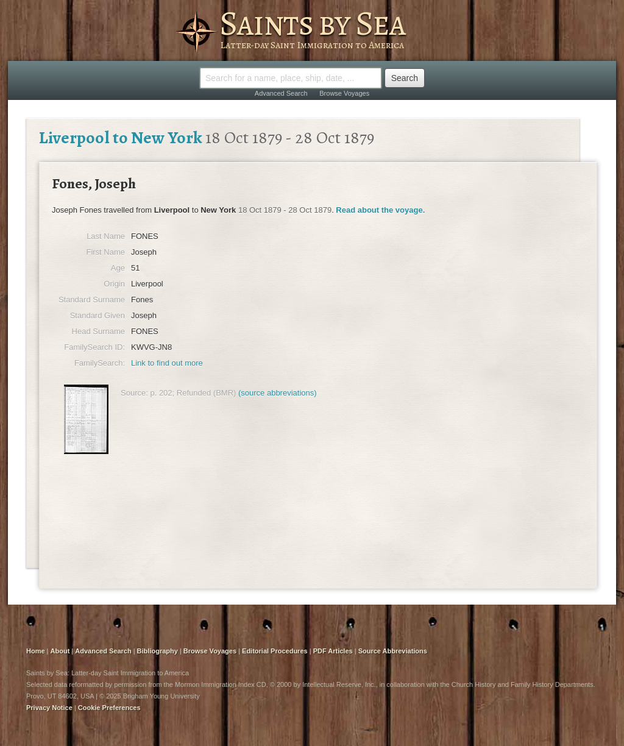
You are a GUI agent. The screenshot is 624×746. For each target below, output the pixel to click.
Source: (134, 392)
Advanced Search (281, 93)
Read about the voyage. (380, 210)
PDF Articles (333, 651)
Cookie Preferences (109, 707)
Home (35, 651)
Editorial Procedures (275, 651)
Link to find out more (167, 363)
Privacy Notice (49, 707)
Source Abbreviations (392, 651)
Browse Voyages (344, 93)
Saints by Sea (312, 23)
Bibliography (157, 651)
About (60, 651)
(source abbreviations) (277, 392)
